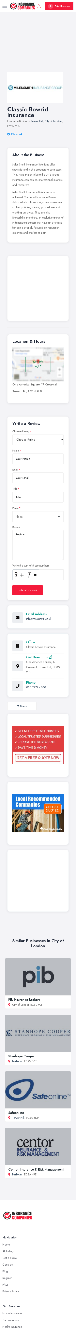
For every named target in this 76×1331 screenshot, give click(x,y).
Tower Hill (37, 121)
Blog (5, 1271)
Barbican (17, 1061)
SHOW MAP (38, 364)
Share (22, 706)
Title (14, 489)
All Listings (8, 1251)
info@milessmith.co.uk (38, 619)
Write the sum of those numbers (30, 566)
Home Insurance (12, 1313)
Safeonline (16, 1112)
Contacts (7, 1265)
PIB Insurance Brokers (24, 999)
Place (15, 508)
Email (15, 470)
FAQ (5, 1285)
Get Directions (39, 657)
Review (16, 527)
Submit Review (27, 590)
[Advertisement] (38, 46)
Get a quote (9, 1258)
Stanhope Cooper (21, 1056)
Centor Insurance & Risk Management (36, 1169)
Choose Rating (20, 431)
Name (15, 451)
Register (7, 1278)
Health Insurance (12, 1327)
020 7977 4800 (36, 687)
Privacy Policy (10, 1291)
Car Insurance (10, 1320)
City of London (53, 121)
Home (6, 1244)
